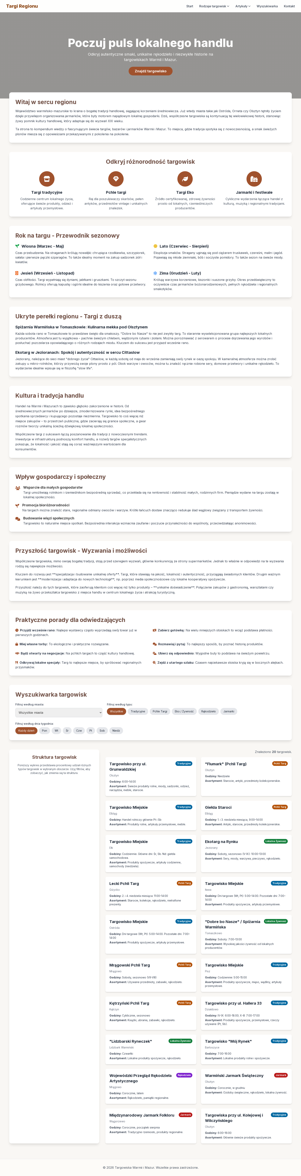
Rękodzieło (208, 711)
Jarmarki (228, 711)
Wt (56, 730)
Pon (44, 730)
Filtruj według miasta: (29, 704)
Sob (102, 730)
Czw (79, 730)
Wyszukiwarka (267, 6)
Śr (67, 730)
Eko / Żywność (184, 711)
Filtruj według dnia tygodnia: (34, 723)
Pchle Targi (160, 711)
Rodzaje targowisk (214, 6)
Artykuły (243, 6)
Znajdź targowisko (150, 71)
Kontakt (289, 6)
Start (189, 6)
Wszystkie (116, 711)
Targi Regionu (22, 6)
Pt (90, 730)
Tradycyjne (138, 711)
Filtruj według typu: (120, 704)
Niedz (116, 730)
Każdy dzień (26, 730)
